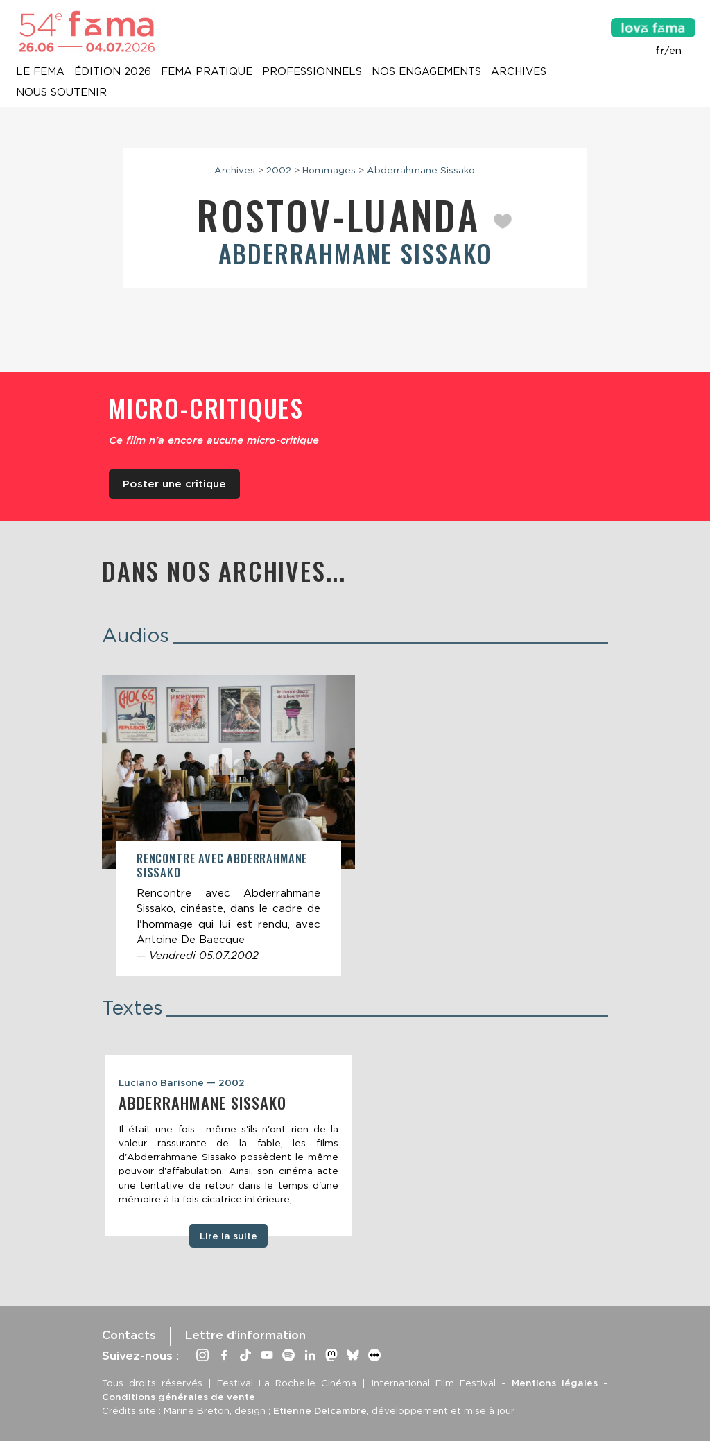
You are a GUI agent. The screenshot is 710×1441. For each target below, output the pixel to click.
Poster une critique (174, 484)
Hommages (329, 169)
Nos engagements (426, 72)
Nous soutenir (61, 93)
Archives (518, 72)
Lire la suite (228, 1235)
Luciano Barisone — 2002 (182, 1082)
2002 (278, 169)
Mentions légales (555, 1382)
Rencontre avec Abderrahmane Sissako (222, 865)
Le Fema (40, 72)
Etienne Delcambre (320, 1410)
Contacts (129, 1335)
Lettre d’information (245, 1335)
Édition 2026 (112, 72)
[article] (228, 825)
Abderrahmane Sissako (421, 169)
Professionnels (312, 72)
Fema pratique (206, 72)
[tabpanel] (228, 1145)
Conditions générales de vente (178, 1396)
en (675, 50)
